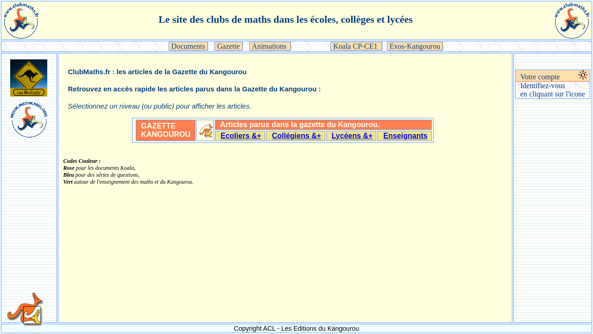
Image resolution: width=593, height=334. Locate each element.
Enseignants (406, 136)
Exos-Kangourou (415, 46)
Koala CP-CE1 (356, 46)
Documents (188, 46)
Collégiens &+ (296, 136)
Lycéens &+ (352, 136)
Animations (270, 46)
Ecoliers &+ (241, 136)
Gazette (228, 46)
